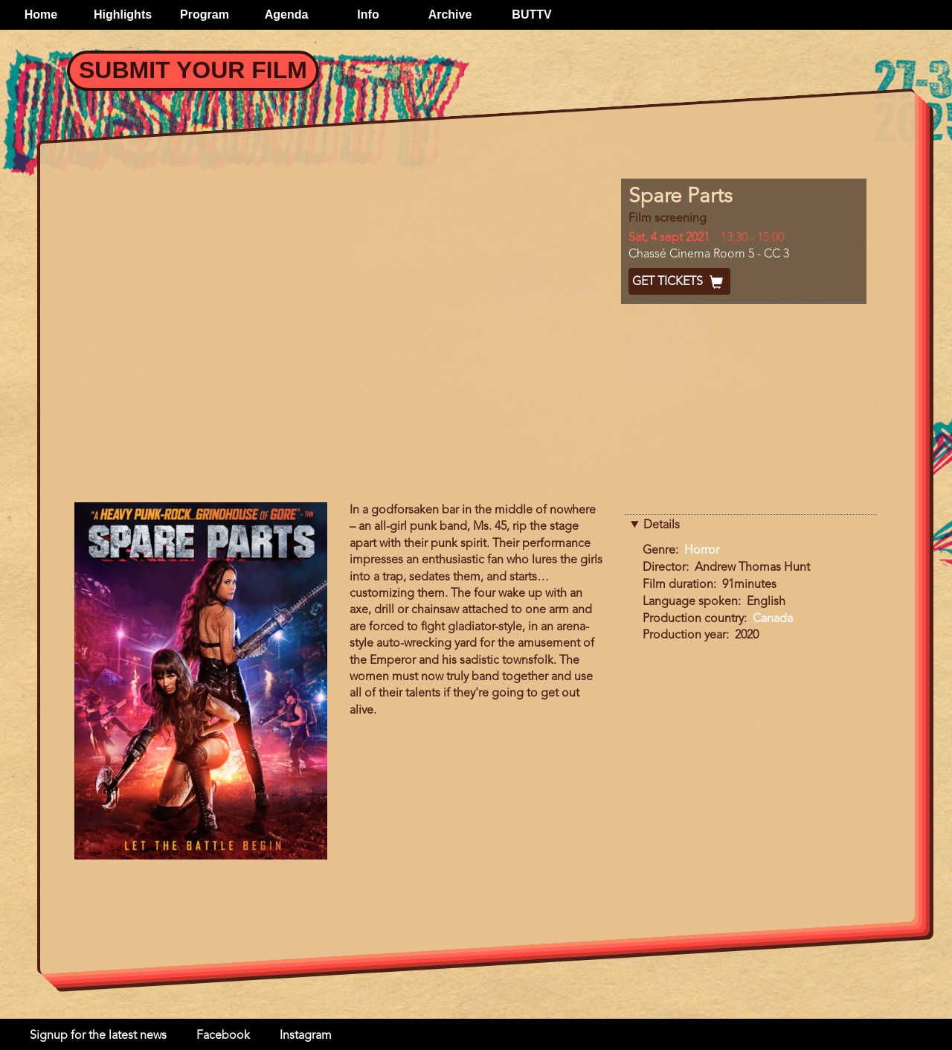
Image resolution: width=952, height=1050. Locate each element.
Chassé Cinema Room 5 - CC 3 (708, 254)
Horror (701, 551)
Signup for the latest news (98, 1036)
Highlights (123, 14)
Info (368, 14)
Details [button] (661, 525)
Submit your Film (193, 70)
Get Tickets (679, 282)
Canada (773, 619)
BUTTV (531, 14)
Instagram (306, 1036)
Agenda (287, 14)
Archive (450, 14)
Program (204, 14)
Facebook (223, 1036)
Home (41, 14)
